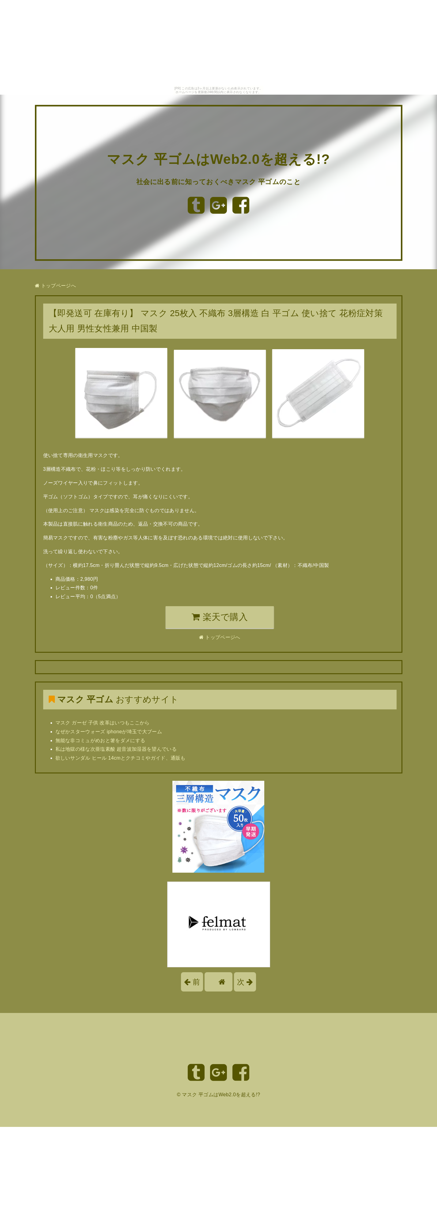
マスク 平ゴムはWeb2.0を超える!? (218, 159)
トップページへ (55, 285)
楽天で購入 (220, 617)
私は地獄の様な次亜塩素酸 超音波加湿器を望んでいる (116, 749)
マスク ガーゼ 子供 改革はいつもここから (102, 722)
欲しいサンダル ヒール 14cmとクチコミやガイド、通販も (120, 758)
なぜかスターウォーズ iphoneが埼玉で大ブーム (108, 731)
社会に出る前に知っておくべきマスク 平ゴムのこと (218, 181)
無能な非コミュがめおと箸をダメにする (100, 740)
